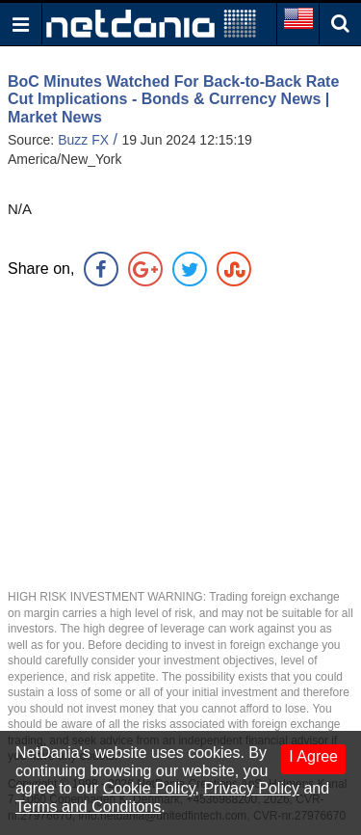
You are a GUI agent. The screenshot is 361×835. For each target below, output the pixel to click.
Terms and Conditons (88, 806)
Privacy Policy (251, 788)
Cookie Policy (149, 788)
